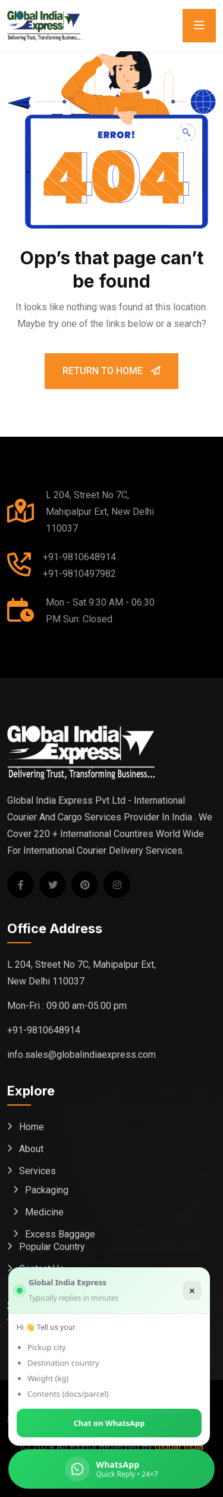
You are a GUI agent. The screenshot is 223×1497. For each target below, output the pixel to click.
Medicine (44, 1212)
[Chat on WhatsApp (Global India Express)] (111, 1469)
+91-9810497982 (79, 573)
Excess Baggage (60, 1234)
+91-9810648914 (79, 557)
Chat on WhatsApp (109, 1423)
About (31, 1149)
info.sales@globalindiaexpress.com (81, 1054)
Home (31, 1126)
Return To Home (111, 370)
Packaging (46, 1190)
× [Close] (192, 1290)
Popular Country (52, 1246)
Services (37, 1171)
